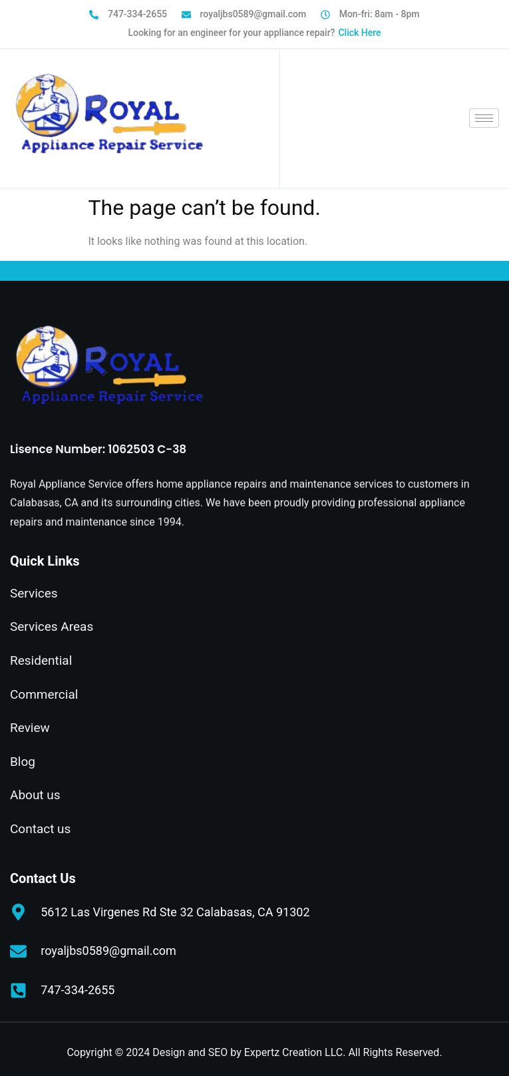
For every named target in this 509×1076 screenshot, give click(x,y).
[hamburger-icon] (484, 118)
